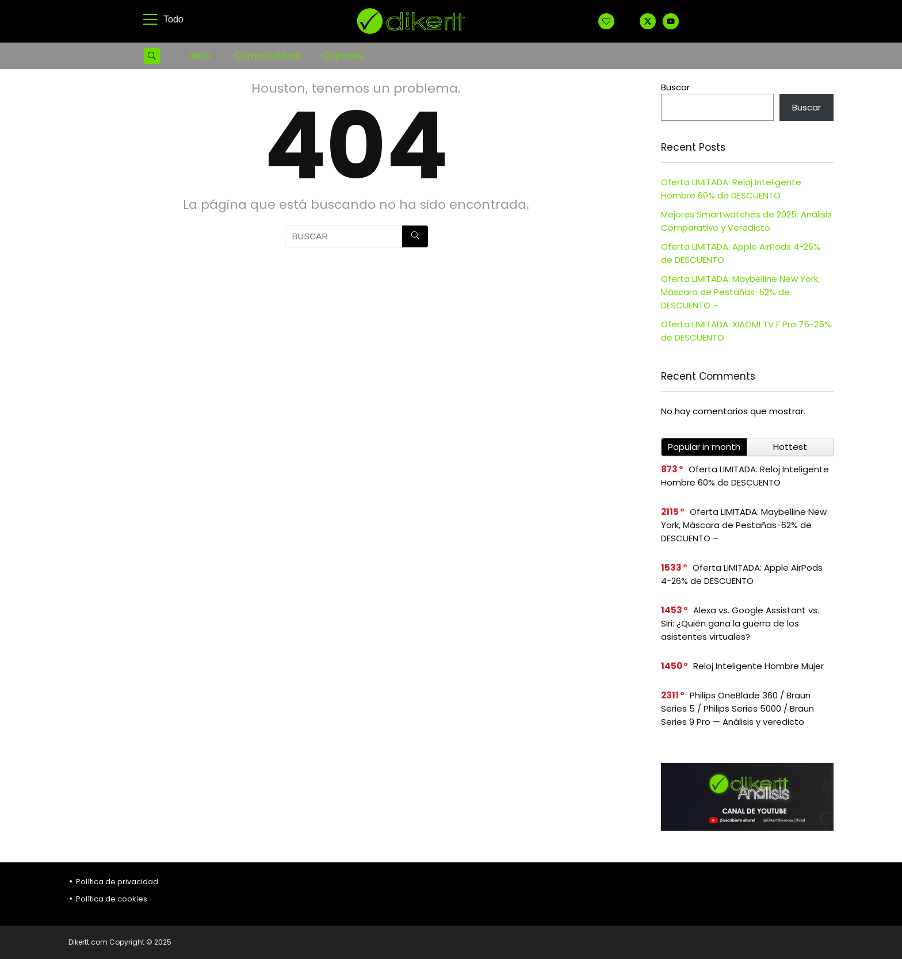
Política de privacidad (117, 881)
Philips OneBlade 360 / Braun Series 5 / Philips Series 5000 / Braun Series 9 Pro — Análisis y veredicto (737, 708)
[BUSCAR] (415, 236)
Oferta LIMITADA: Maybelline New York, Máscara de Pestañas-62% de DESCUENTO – (740, 292)
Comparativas (267, 55)
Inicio (200, 55)
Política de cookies (111, 898)
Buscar (675, 87)
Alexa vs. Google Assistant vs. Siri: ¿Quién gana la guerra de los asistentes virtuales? (740, 623)
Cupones (343, 55)
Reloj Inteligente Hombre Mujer (758, 666)
